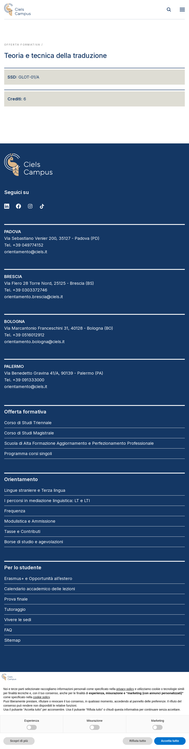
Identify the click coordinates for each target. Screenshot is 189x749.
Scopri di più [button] (19, 740)
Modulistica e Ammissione (29, 521)
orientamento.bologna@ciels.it (34, 341)
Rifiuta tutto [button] (137, 740)
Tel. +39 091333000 (24, 379)
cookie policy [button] (41, 697)
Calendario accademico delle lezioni (39, 588)
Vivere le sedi (17, 619)
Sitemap (12, 640)
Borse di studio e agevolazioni (33, 541)
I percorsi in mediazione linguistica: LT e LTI (47, 500)
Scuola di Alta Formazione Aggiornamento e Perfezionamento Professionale (79, 443)
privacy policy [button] (125, 689)
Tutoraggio (15, 609)
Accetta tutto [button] (170, 740)
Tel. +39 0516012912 (24, 334)
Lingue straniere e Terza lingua (34, 490)
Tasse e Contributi (22, 531)
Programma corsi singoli (28, 453)
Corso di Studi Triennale (28, 422)
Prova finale (16, 599)
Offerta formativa (22, 44)
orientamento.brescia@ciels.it (33, 296)
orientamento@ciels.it (25, 251)
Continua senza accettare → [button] (165, 678)
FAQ (8, 629)
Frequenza (14, 510)
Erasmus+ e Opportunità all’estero (38, 578)
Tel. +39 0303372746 (25, 290)
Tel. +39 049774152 (23, 245)
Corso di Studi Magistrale (29, 432)
